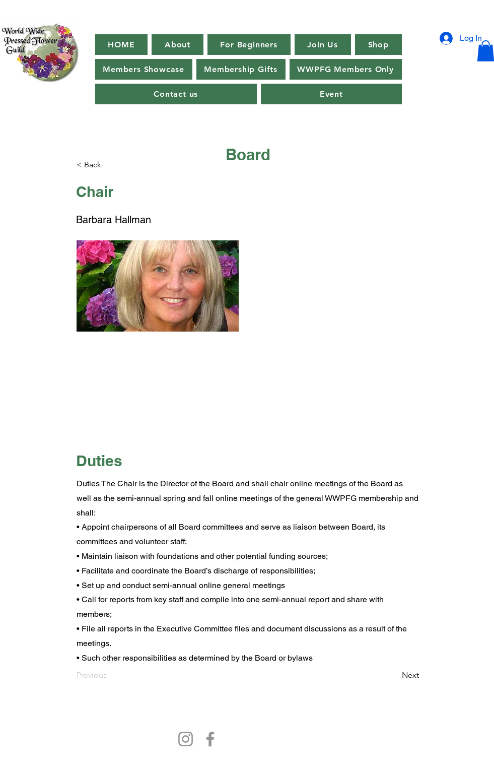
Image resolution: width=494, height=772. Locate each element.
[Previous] (110, 675)
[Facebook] (210, 739)
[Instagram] (185, 739)
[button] (331, 94)
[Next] (394, 675)
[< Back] (110, 165)
